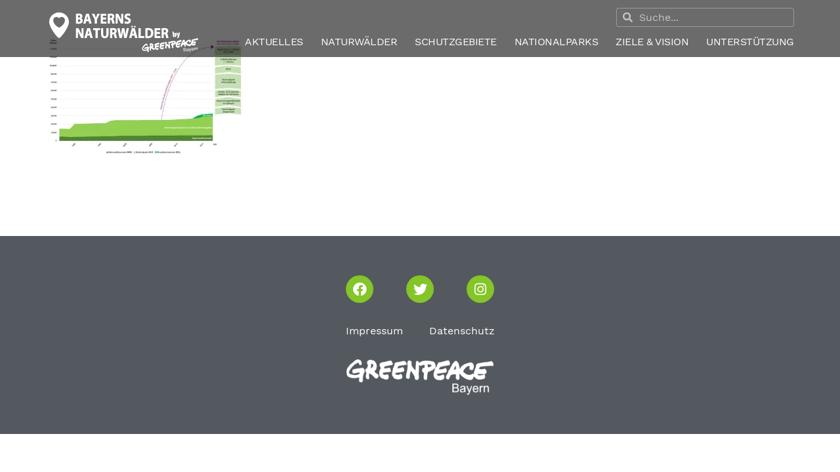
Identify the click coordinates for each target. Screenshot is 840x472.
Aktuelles (274, 41)
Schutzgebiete (456, 41)
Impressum (374, 330)
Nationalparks (556, 41)
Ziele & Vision (652, 41)
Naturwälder (359, 41)
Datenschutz (462, 330)
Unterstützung (750, 41)
